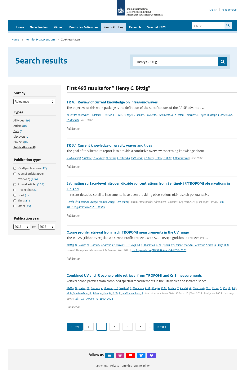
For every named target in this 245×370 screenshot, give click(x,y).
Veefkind (124, 288)
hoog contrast (229, 9)
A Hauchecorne (181, 158)
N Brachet (83, 115)
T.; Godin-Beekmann (194, 245)
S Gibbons (139, 115)
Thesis (24, 200)
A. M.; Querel (163, 245)
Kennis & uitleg (113, 27)
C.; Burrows (118, 245)
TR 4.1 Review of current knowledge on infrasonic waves (112, 102)
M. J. (208, 288)
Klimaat (58, 27)
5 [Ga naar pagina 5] (141, 327)
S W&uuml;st (74, 158)
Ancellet (184, 288)
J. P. (116, 288)
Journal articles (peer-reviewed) (31, 176)
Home (20, 27)
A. (102, 288)
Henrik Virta (73, 202)
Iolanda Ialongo (89, 202)
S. (221, 288)
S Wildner (87, 158)
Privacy (114, 366)
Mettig (70, 245)
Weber (82, 288)
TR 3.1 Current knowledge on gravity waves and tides (109, 145)
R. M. (164, 288)
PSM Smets (73, 120)
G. (190, 288)
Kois (105, 293)
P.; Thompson (148, 245)
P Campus (95, 115)
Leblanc (172, 288)
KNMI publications (32, 168)
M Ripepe (212, 115)
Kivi (225, 288)
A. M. (147, 288)
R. (229, 288)
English (213, 9)
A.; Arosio (106, 245)
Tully (234, 288)
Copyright (102, 366)
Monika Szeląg (106, 202)
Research (135, 27)
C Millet (167, 158)
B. (110, 293)
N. (76, 288)
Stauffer (156, 288)
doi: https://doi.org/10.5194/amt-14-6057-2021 (159, 250)
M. (88, 288)
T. (178, 288)
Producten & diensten (83, 27)
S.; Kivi (209, 245)
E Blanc (158, 158)
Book (23, 195)
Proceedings (28, 190)
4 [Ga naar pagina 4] (128, 327)
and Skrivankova (131, 293)
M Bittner (72, 115)
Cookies (127, 366)
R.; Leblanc (176, 245)
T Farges (127, 115)
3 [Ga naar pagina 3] (115, 327)
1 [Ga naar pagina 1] (89, 327)
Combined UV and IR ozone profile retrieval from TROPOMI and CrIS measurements (134, 275)
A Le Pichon (177, 115)
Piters (96, 293)
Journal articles (31, 184)
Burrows (108, 288)
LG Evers (117, 115)
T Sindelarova (225, 115)
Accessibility (141, 366)
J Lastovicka (163, 115)
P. (130, 288)
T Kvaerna (150, 115)
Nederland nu (39, 27)
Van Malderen (80, 293)
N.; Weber (80, 245)
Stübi (115, 293)
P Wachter (99, 158)
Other (24, 206)
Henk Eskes (122, 202)
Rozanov (95, 288)
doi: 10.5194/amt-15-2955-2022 (94, 298)
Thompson (138, 288)
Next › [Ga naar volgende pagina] (161, 327)
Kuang (215, 288)
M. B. (226, 245)
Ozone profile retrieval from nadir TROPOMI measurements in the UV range (128, 232)
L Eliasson (107, 115)
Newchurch (199, 288)
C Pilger (201, 115)
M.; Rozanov (93, 245)
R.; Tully (218, 245)
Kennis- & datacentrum (40, 39)
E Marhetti (190, 115)
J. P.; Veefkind (133, 245)
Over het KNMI (156, 27)
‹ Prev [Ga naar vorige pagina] (74, 327)
